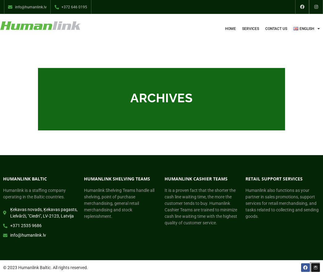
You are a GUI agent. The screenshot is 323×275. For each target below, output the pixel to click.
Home (230, 29)
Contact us (276, 29)
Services (250, 29)
